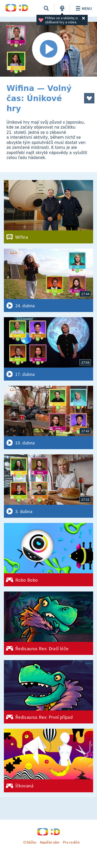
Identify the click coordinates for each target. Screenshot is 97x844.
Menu (83, 8)
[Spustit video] (48, 49)
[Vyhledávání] (46, 8)
